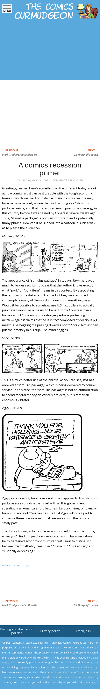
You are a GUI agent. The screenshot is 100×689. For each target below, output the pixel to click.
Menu (7, 10)
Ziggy (26, 565)
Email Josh (83, 631)
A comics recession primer (50, 169)
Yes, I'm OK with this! (67, 674)
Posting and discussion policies (16, 631)
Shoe (17, 565)
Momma (6, 565)
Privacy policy (50, 631)
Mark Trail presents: (20, 154)
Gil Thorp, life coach (86, 154)
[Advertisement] (45, 51)
